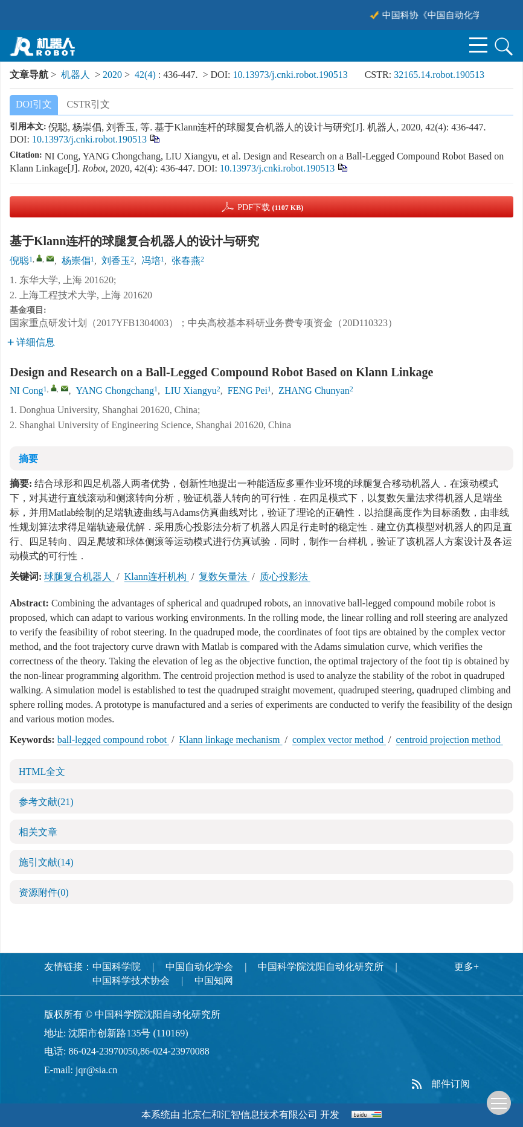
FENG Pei (248, 390)
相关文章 (38, 832)
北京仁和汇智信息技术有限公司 (250, 1114)
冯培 (151, 260)
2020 (112, 74)
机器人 (75, 74)
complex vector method (339, 739)
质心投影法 (285, 576)
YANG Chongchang (115, 390)
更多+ (466, 967)
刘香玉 (115, 260)
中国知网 (213, 980)
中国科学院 (116, 967)
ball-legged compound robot (113, 739)
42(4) (146, 74)
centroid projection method (449, 739)
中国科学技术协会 (131, 980)
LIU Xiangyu (191, 390)
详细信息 (31, 342)
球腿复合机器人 (79, 576)
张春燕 (186, 260)
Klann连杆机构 (156, 576)
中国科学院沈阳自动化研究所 (320, 967)
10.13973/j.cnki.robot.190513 (290, 74)
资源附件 (44, 892)
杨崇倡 (76, 260)
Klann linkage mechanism (230, 739)
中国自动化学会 (199, 967)
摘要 (28, 459)
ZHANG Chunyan (314, 390)
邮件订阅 (450, 1084)
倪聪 (19, 260)
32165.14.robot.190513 (439, 74)
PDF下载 (270, 207)
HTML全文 (42, 771)
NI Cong (26, 390)
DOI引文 (34, 104)
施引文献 (46, 862)
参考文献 (46, 802)
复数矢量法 (224, 576)
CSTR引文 (88, 104)
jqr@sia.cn (96, 1070)
